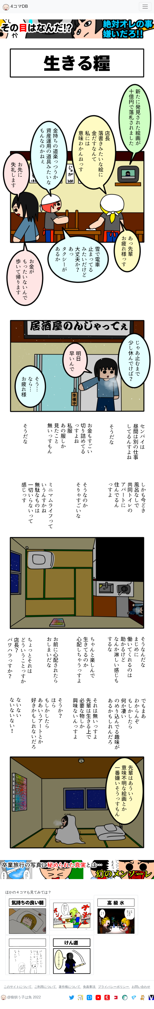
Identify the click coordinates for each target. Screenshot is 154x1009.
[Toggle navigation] (145, 6)
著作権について (70, 986)
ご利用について (45, 986)
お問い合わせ (141, 986)
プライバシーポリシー (114, 986)
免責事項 (89, 986)
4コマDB (15, 7)
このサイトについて (18, 986)
